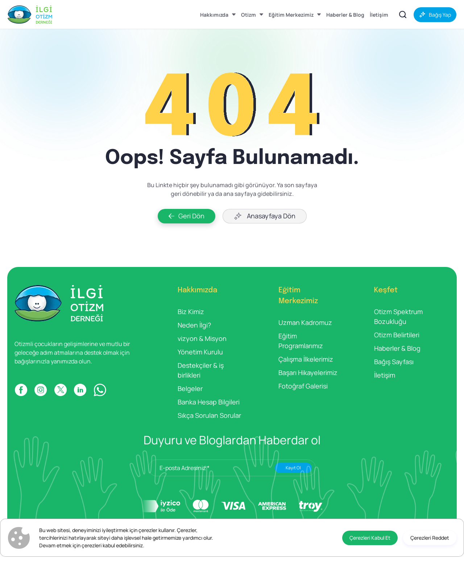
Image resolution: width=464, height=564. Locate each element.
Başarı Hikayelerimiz (307, 372)
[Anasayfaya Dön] (265, 216)
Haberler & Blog (397, 348)
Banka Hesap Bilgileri (209, 402)
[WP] (100, 390)
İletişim (384, 375)
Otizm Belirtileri (396, 334)
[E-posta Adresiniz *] (232, 468)
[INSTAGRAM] (40, 390)
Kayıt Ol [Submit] (293, 468)
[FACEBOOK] (20, 390)
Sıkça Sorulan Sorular (209, 415)
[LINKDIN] (80, 390)
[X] (60, 390)
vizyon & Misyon (202, 338)
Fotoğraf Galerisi (303, 386)
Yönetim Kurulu (200, 351)
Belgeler (190, 388)
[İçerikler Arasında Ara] (402, 14)
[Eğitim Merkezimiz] (295, 14)
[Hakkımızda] (218, 14)
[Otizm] (252, 14)
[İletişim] (379, 14)
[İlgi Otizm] (30, 14)
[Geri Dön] (186, 216)
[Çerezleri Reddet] (429, 538)
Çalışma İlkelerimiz (305, 359)
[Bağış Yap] (435, 14)
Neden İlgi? (194, 325)
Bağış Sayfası (394, 361)
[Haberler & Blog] (345, 14)
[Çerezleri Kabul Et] (370, 538)
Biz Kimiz (191, 311)
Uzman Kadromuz (305, 322)
